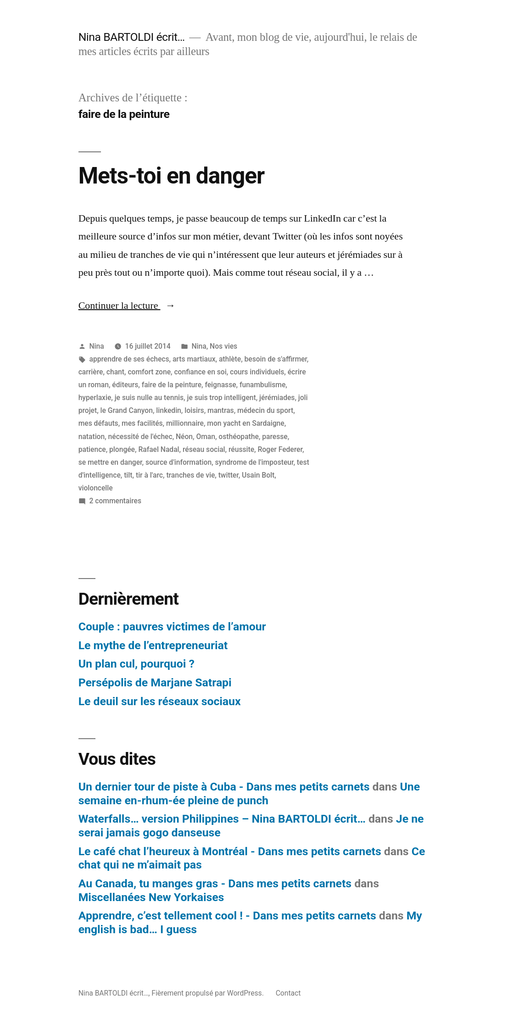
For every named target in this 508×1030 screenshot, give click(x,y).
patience (92, 449)
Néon (184, 436)
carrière (90, 371)
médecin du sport (265, 410)
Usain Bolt (258, 475)
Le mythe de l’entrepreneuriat (153, 645)
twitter (228, 475)
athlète (230, 359)
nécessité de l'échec (140, 436)
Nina (96, 346)
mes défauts (98, 423)
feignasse (220, 384)
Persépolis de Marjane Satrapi (155, 682)
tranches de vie (190, 475)
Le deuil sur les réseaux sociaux (159, 701)
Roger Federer (279, 449)
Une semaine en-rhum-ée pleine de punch (249, 793)
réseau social (204, 449)
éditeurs (125, 384)
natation (91, 436)
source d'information (178, 462)
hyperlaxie (95, 397)
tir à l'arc (149, 475)
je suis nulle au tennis (149, 397)
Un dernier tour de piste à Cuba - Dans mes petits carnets (224, 786)
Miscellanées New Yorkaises (151, 897)
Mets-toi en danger (171, 175)
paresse (274, 436)
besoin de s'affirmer (276, 359)
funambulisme (262, 384)
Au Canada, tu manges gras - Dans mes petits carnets (215, 883)
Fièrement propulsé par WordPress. (208, 993)
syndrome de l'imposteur (254, 462)
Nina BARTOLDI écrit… (131, 37)
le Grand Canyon (126, 410)
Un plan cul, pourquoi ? (136, 663)
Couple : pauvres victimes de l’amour (172, 626)
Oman (205, 436)
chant (115, 371)
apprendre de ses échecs (129, 359)
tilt (128, 475)
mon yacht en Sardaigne (245, 423)
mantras (220, 410)
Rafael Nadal (158, 449)
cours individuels (257, 371)
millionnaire (185, 423)
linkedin (168, 410)
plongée (122, 449)
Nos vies (223, 346)
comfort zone (149, 371)
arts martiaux (194, 359)
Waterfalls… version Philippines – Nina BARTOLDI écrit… (222, 818)
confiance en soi (200, 371)
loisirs (194, 410)
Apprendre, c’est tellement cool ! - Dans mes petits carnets (227, 915)
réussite (241, 449)
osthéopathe (238, 436)
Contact (288, 993)
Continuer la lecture (127, 305)
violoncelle (95, 488)
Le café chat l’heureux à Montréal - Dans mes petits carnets (229, 851)
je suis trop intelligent (221, 397)
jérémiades (277, 397)
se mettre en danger (110, 462)
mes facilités (142, 423)
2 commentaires (115, 500)
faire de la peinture (171, 384)
